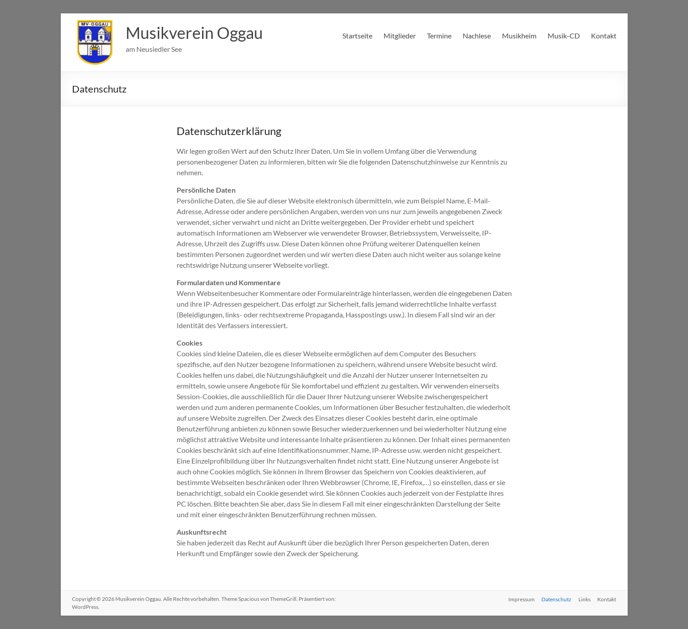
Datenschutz (556, 598)
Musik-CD (564, 35)
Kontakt (603, 35)
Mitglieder (400, 35)
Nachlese (477, 35)
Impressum (521, 598)
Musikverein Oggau (194, 32)
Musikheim (519, 35)
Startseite (357, 35)
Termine (439, 35)
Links (584, 598)
